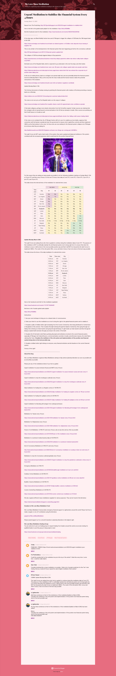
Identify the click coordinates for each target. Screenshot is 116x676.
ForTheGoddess (36, 555)
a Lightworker (35, 592)
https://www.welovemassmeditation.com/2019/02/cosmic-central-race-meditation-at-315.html (50, 494)
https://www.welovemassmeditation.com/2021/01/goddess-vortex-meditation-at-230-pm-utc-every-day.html (54, 478)
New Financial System (61, 538)
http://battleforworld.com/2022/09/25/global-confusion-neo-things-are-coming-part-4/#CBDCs (50, 130)
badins (61, 671)
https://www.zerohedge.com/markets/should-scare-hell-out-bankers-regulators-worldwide (49, 83)
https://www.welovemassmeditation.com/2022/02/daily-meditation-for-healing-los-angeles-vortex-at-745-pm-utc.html (57, 392)
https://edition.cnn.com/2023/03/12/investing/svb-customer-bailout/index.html (46, 96)
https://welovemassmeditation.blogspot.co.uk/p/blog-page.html (41, 502)
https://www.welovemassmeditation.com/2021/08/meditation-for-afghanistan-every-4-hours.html (51, 426)
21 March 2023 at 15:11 (45, 592)
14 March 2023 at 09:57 (43, 565)
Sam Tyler (34, 565)
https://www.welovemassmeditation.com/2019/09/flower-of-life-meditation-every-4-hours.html (50, 434)
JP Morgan (49, 538)
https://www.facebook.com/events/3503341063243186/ (64, 32)
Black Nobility (32, 538)
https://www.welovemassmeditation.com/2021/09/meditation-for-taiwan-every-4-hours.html (49, 418)
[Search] (94, 4)
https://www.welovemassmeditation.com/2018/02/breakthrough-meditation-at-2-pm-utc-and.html (51, 470)
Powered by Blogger (58, 668)
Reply (32, 551)
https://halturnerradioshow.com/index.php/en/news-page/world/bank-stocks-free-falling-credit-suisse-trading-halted (56, 116)
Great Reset (41, 538)
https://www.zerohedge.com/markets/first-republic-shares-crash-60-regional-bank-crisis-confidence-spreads (54, 104)
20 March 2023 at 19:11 (45, 575)
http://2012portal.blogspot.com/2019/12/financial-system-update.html (43, 52)
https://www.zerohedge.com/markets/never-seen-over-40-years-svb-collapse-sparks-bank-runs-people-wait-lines (55, 67)
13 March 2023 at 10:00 (46, 554)
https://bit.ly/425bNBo (64, 28)
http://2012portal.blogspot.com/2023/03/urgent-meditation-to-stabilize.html (61, 25)
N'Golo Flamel (35, 575)
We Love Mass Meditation (37, 4)
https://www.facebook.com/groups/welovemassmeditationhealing (42, 532)
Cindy (32, 544)
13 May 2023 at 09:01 (45, 604)
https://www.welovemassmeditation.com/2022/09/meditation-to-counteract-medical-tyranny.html (51, 442)
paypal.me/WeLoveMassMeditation (34, 516)
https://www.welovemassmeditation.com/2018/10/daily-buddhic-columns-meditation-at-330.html (51, 486)
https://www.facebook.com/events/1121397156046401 (39, 305)
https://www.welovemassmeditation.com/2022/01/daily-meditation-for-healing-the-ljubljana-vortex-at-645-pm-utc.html (57, 400)
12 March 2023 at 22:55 (40, 544)
